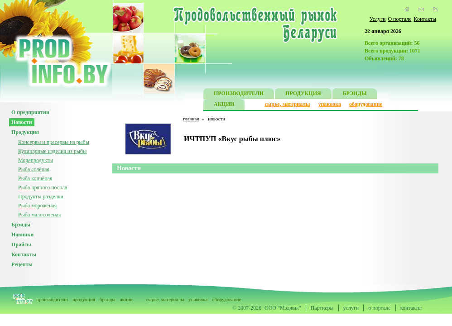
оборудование (365, 104)
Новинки (22, 234)
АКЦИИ (224, 105)
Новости (21, 122)
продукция (83, 299)
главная (191, 118)
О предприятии (30, 112)
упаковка (329, 104)
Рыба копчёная (35, 178)
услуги (351, 308)
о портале (379, 308)
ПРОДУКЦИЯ (303, 94)
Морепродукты (35, 160)
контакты (411, 308)
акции (126, 299)
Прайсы (21, 244)
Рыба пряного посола (42, 187)
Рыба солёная (33, 169)
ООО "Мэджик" (282, 308)
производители (52, 299)
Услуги (378, 19)
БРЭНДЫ (355, 94)
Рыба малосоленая (39, 214)
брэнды (107, 299)
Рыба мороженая (37, 205)
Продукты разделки (40, 196)
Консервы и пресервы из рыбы (53, 142)
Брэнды (20, 224)
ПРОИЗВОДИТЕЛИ (239, 94)
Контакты (425, 19)
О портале (399, 19)
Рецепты (22, 264)
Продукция (25, 132)
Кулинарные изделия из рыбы (52, 151)
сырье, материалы (287, 104)
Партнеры (322, 308)
